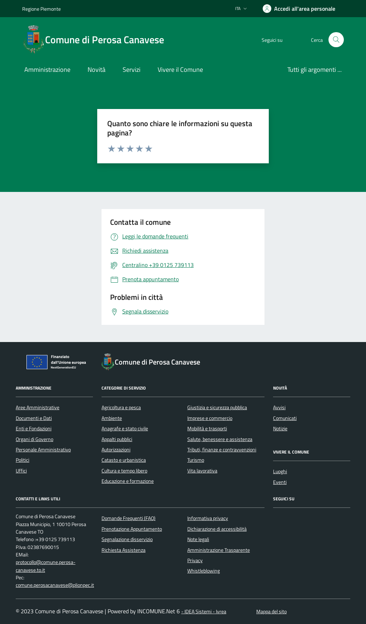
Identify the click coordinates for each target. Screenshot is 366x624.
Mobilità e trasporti (207, 428)
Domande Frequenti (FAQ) (128, 518)
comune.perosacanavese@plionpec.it (55, 585)
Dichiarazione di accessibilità (217, 529)
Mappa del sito (271, 611)
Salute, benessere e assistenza (219, 439)
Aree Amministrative (37, 407)
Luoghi (280, 471)
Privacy (195, 560)
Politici (22, 460)
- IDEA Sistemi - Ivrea (203, 611)
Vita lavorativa (202, 471)
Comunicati (285, 418)
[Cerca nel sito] (336, 40)
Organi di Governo (34, 439)
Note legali (198, 539)
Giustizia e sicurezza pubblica (217, 407)
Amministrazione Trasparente (218, 550)
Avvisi (279, 407)
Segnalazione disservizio (127, 539)
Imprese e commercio (209, 418)
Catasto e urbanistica (124, 460)
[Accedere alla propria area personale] (299, 8)
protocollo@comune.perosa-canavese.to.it (45, 566)
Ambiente (112, 418)
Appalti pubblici (117, 439)
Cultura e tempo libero (124, 471)
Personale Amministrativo (43, 450)
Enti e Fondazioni (33, 428)
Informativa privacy (207, 518)
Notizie (280, 428)
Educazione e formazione (128, 481)
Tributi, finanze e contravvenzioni (221, 450)
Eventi (280, 482)
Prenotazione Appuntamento (132, 529)
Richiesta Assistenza (123, 550)
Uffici (21, 471)
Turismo (195, 460)
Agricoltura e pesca (121, 407)
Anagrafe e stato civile (125, 428)
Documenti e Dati (34, 418)
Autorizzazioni (116, 450)
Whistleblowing (203, 571)
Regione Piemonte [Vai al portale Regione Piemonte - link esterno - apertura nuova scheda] (41, 9)
